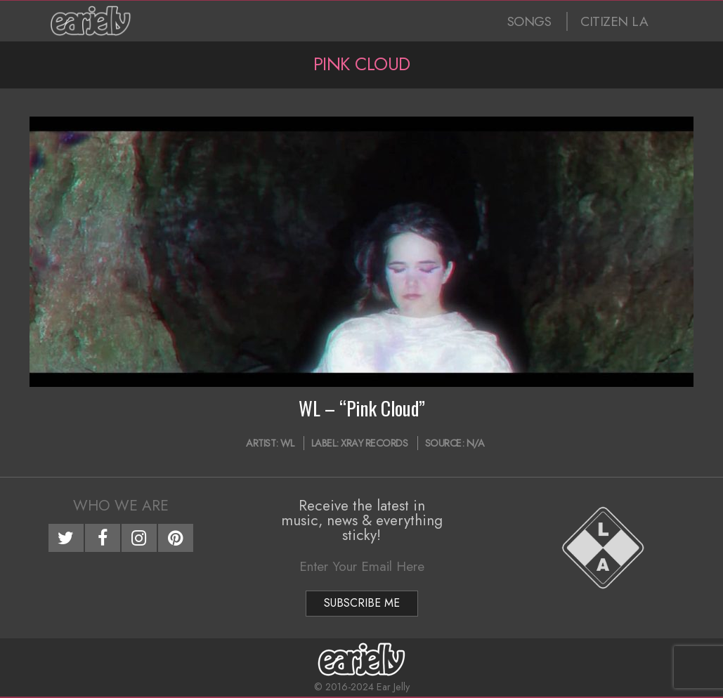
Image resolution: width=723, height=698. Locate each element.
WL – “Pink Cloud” (362, 408)
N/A (476, 443)
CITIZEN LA (614, 21)
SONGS (529, 21)
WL (287, 443)
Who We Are (121, 505)
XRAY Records (374, 443)
